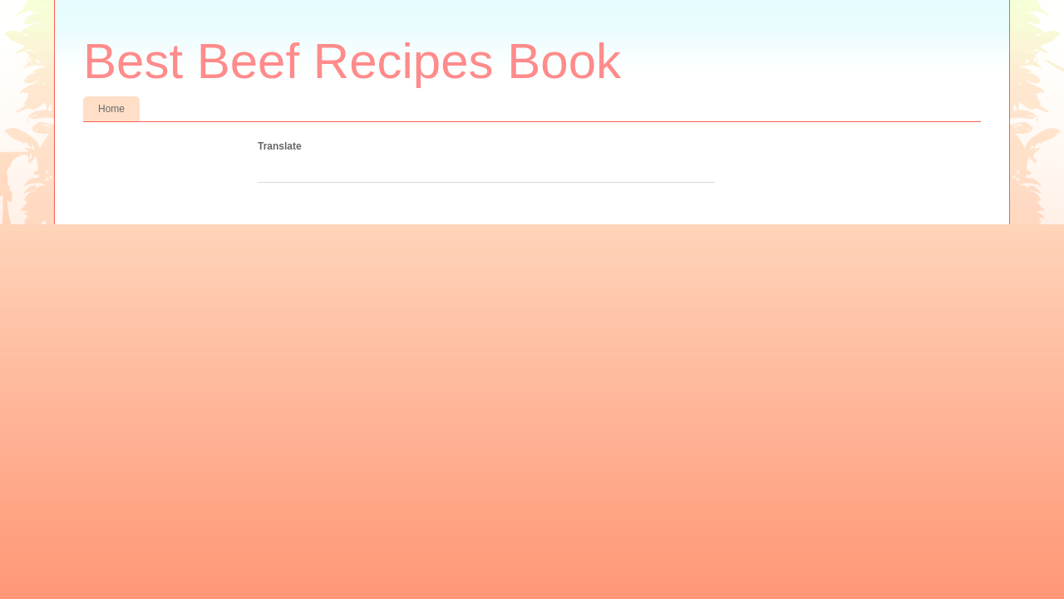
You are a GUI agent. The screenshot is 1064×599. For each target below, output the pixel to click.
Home (111, 109)
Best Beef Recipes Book (352, 61)
